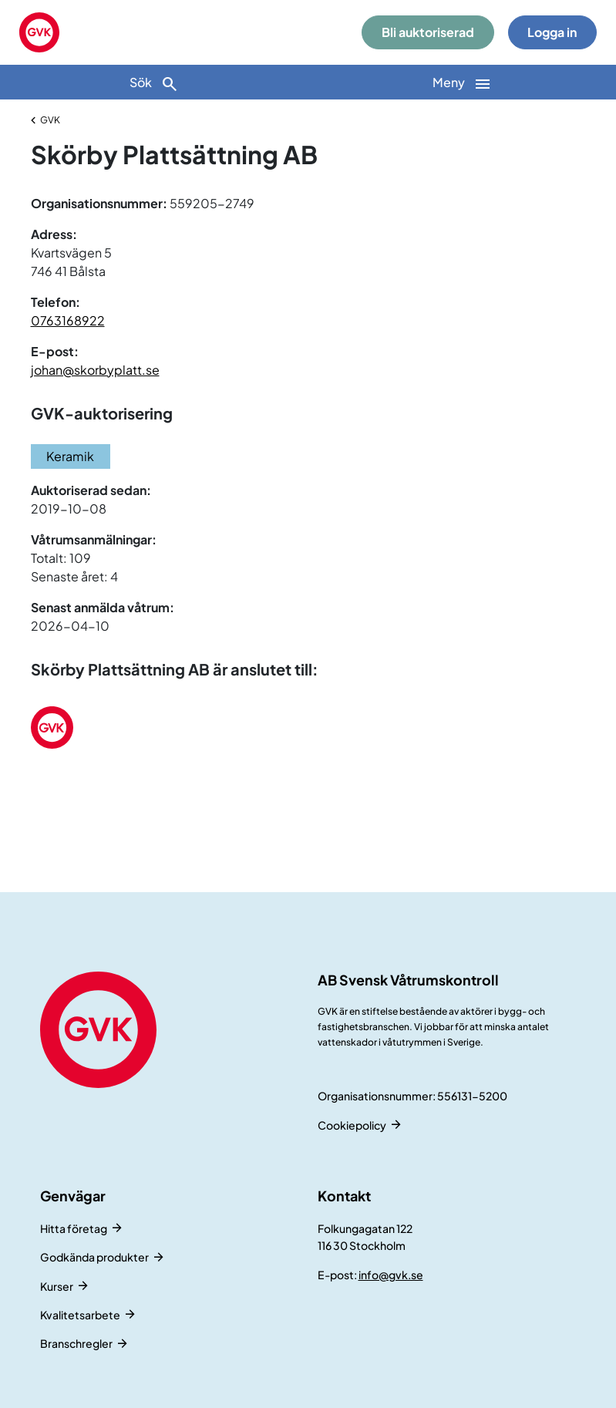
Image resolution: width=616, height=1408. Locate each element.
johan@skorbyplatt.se (95, 370)
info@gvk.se (390, 1275)
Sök (154, 83)
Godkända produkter (94, 1257)
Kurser (56, 1286)
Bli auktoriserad (428, 32)
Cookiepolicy (352, 1125)
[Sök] (154, 82)
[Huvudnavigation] (462, 82)
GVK (50, 120)
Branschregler (76, 1343)
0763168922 (68, 320)
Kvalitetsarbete (80, 1315)
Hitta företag (73, 1228)
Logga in (552, 32)
